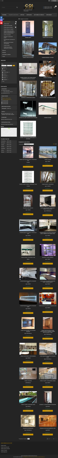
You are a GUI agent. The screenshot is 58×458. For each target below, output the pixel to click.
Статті (3, 56)
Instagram (48, 14)
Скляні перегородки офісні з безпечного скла (28, 160)
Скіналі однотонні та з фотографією (28, 356)
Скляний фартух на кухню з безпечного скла (28, 233)
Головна (4, 14)
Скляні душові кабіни (28, 57)
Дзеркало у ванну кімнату (47, 257)
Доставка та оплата (39, 14)
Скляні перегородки (48, 37)
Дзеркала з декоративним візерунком (47, 404)
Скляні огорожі (47, 159)
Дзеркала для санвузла (28, 207)
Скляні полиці (47, 117)
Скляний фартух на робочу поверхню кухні (28, 281)
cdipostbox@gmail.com (7, 99)
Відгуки (4, 52)
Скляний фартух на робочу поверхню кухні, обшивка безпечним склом (48, 233)
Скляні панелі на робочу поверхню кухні (47, 305)
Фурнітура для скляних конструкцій (28, 117)
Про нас (22, 14)
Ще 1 (3, 81)
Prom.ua (35, 455)
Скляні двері (28, 37)
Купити (28, 166)
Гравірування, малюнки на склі (47, 97)
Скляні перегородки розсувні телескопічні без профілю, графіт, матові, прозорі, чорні (47, 331)
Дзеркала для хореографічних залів (47, 428)
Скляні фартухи (4, 451)
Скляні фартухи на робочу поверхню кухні (48, 356)
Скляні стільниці (47, 77)
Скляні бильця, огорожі (48, 57)
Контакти (29, 14)
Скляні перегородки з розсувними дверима (28, 331)
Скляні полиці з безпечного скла (28, 257)
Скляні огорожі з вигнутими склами (48, 380)
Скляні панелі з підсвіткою (48, 184)
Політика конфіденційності (39, 456)
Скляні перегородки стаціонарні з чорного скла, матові (47, 208)
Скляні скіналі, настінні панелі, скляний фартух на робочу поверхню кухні (28, 79)
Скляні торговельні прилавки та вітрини (8, 47)
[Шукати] (17, 7)
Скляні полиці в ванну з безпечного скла (28, 184)
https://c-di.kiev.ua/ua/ (7, 98)
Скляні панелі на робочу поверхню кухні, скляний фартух (47, 281)
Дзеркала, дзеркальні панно (28, 97)
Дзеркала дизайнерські (28, 428)
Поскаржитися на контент (28, 456)
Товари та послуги (13, 14)
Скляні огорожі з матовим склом (28, 404)
